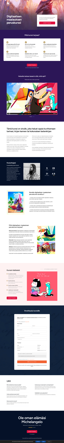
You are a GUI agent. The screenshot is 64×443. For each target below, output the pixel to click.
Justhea (33, 116)
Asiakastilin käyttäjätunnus (21, 337)
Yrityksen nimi (36, 333)
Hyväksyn (38, 441)
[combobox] (24, 335)
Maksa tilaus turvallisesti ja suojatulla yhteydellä (25, 353)
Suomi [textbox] (18, 335)
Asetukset (49, 441)
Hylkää (43, 441)
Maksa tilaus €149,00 (32, 361)
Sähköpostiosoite (19, 329)
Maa (18, 333)
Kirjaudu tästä (27, 321)
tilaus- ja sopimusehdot (31, 359)
